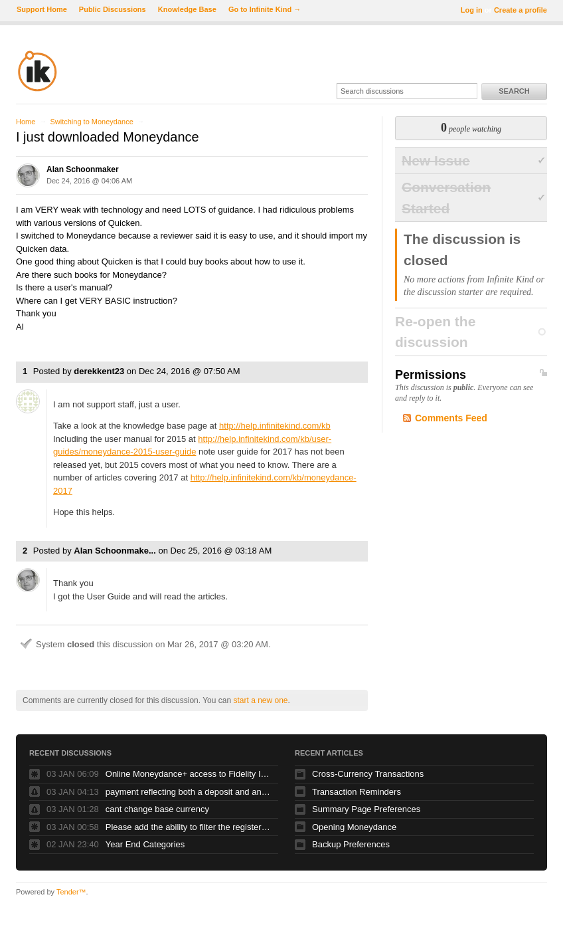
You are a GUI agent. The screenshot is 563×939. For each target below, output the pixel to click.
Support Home (42, 9)
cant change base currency (157, 809)
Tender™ (71, 892)
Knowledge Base (187, 9)
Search (514, 91)
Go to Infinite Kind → (264, 9)
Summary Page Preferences (366, 809)
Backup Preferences (351, 844)
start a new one (260, 700)
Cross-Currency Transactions (368, 774)
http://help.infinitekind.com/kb (275, 426)
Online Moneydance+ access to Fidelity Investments (189, 774)
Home (25, 122)
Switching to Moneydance (91, 122)
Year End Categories (145, 844)
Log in (472, 10)
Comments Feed (451, 418)
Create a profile (520, 10)
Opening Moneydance (354, 827)
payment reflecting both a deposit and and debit (189, 792)
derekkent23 (99, 371)
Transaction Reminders (356, 792)
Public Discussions (112, 9)
